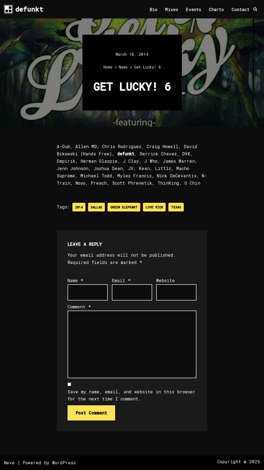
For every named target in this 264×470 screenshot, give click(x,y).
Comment (79, 307)
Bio (153, 9)
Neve (9, 463)
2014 (79, 207)
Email (121, 280)
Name (75, 280)
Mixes (171, 9)
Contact (240, 9)
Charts (216, 9)
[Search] (255, 9)
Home (107, 67)
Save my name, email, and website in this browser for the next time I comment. (131, 395)
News (123, 67)
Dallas (96, 207)
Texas (176, 207)
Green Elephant (124, 207)
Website (165, 280)
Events (193, 9)
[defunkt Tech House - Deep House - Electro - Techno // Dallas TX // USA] (23, 9)
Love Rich (154, 207)
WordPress (64, 463)
